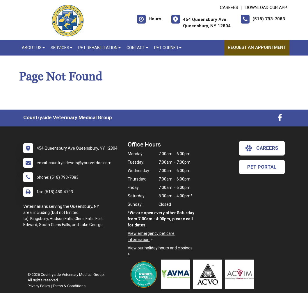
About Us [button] (33, 47)
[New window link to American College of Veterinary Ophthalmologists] (209, 274)
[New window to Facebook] (280, 119)
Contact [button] (137, 47)
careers (261, 148)
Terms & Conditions (69, 286)
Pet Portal (262, 167)
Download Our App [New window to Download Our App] (266, 7)
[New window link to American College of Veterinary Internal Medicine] (241, 274)
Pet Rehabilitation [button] (99, 47)
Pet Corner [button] (167, 47)
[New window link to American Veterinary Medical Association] (177, 274)
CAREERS (229, 7)
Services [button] (61, 47)
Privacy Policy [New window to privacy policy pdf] (39, 286)
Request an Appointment (257, 47)
